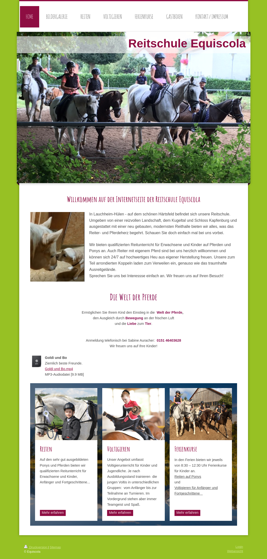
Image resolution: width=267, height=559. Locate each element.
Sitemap (55, 547)
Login (239, 547)
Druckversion (36, 547)
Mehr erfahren (53, 513)
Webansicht (235, 551)
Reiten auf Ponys (188, 477)
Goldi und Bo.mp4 (59, 369)
